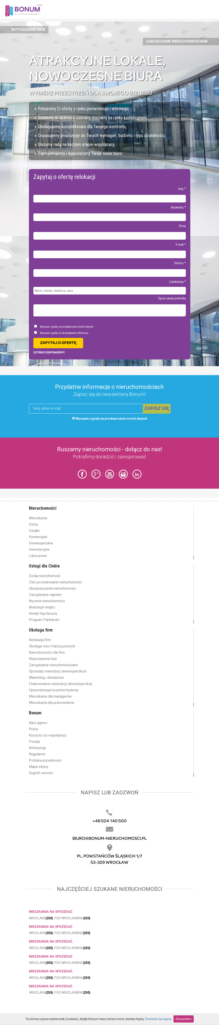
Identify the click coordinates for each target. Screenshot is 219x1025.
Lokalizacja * (177, 282)
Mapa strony (38, 767)
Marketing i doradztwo (46, 677)
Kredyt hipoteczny (43, 613)
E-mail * (181, 244)
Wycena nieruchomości (47, 601)
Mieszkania (38, 518)
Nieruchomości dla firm (47, 652)
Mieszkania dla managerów (50, 696)
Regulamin (37, 754)
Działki (34, 531)
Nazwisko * (178, 207)
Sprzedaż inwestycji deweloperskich (58, 671)
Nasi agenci (38, 723)
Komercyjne (38, 537)
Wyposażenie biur (28, 29)
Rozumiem (183, 1019)
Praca (33, 729)
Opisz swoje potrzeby (172, 298)
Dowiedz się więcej (158, 1019)
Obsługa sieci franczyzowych (52, 646)
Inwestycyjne (39, 549)
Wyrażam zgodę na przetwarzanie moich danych (63, 326)
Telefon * (180, 263)
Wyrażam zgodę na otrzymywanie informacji (61, 333)
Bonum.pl (29, 10)
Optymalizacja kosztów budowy (54, 690)
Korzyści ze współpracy (48, 735)
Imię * (182, 189)
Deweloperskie (41, 543)
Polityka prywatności (45, 760)
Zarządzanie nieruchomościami (177, 41)
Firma (182, 226)
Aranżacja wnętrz (42, 607)
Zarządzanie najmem (45, 595)
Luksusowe (38, 556)
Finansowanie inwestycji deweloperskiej (60, 684)
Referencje (37, 748)
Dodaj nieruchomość (45, 576)
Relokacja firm (40, 640)
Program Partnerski (44, 620)
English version (41, 773)
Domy (33, 524)
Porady (34, 741)
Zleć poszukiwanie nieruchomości (55, 582)
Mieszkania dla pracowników (51, 703)
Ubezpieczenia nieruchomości (52, 588)
